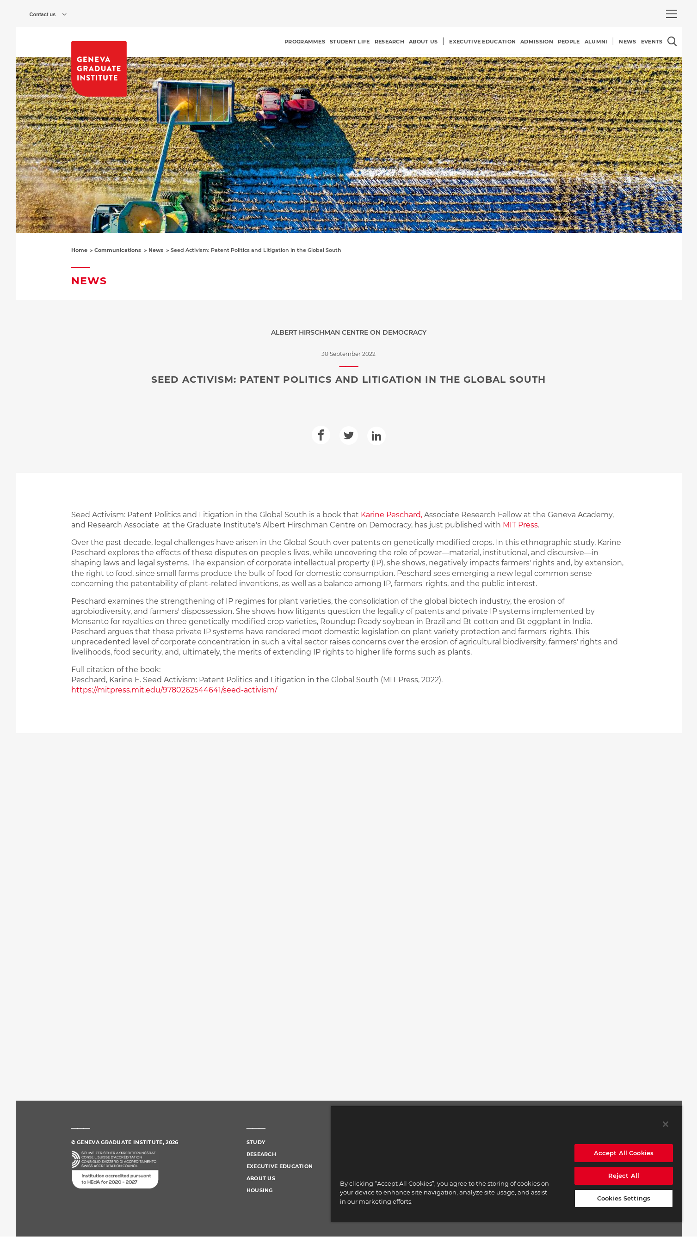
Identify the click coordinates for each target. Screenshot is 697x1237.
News (155, 250)
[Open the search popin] (672, 41)
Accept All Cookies (624, 1153)
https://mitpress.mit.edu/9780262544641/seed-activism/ (175, 690)
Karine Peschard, (391, 514)
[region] (506, 1164)
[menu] (671, 13)
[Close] (665, 1124)
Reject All (623, 1175)
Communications (117, 250)
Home (79, 250)
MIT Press (520, 525)
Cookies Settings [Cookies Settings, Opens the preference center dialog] (623, 1198)
